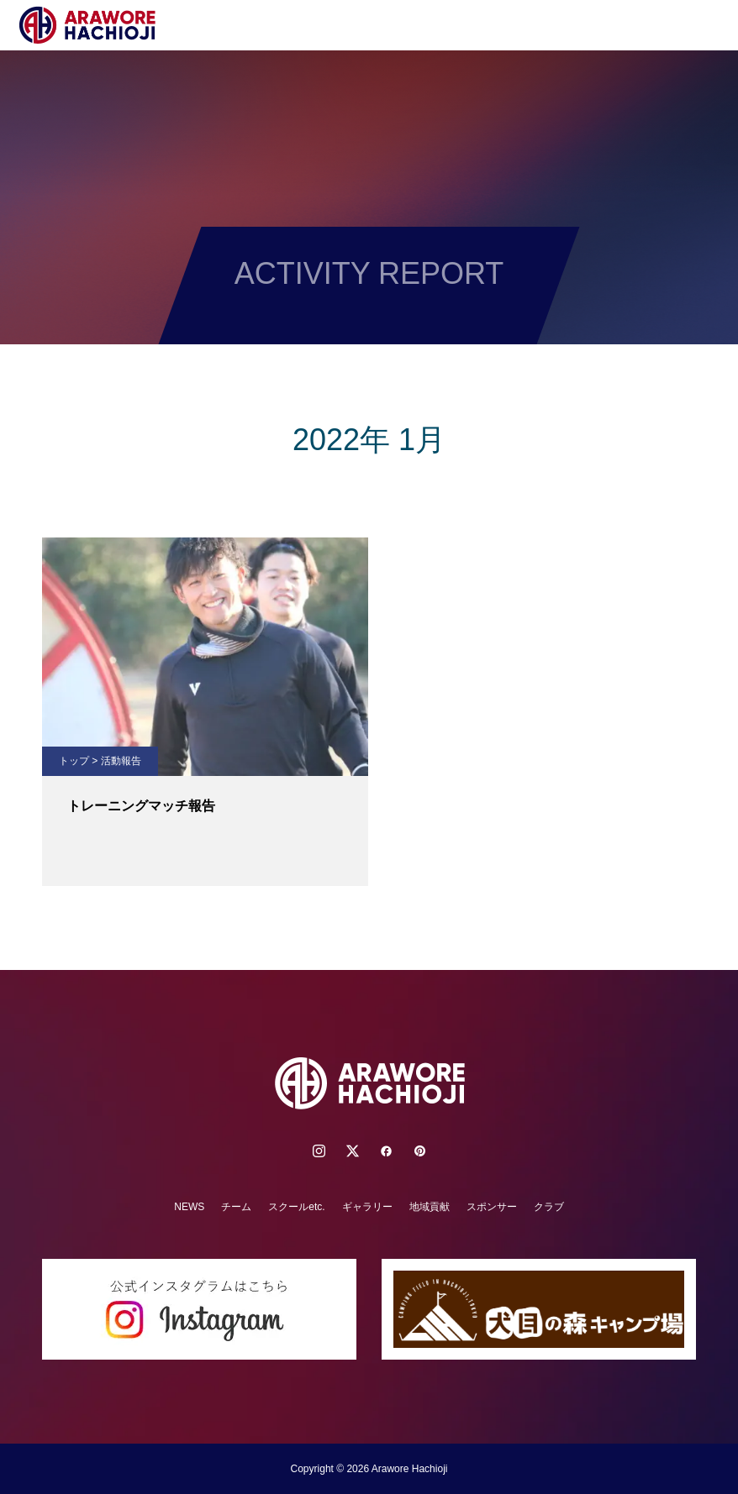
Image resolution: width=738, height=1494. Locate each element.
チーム (236, 1207)
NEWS (189, 1207)
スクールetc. (296, 1207)
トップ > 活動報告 (100, 761)
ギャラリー (367, 1207)
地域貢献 (429, 1207)
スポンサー (492, 1207)
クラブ (549, 1207)
